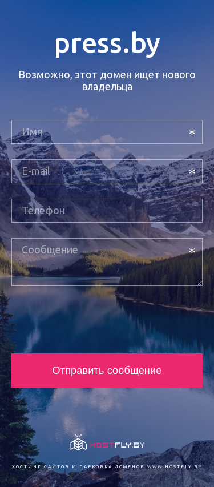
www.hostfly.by (175, 466)
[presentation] (98, 319)
